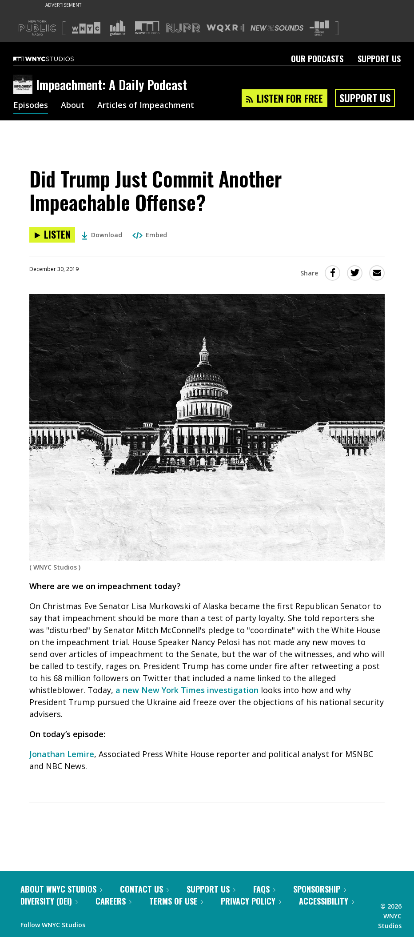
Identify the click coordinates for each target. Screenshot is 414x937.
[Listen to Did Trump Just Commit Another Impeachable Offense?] (52, 235)
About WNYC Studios (61, 889)
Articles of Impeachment (145, 106)
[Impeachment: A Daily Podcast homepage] (24, 85)
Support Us (379, 58)
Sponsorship (319, 889)
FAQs (264, 889)
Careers (113, 901)
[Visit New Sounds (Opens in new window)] (277, 28)
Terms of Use (176, 901)
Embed (149, 235)
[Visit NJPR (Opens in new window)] (183, 28)
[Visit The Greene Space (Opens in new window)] (319, 28)
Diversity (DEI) (49, 901)
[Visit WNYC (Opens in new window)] (86, 28)
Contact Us (144, 889)
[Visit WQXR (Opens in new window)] (225, 28)
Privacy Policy (251, 901)
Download (102, 235)
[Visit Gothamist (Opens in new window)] (118, 28)
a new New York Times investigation (187, 690)
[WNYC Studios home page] (54, 59)
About (72, 106)
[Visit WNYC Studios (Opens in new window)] (147, 27)
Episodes (30, 106)
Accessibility (326, 901)
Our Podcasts (317, 58)
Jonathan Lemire (61, 754)
